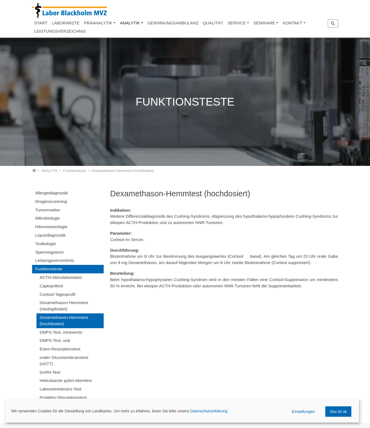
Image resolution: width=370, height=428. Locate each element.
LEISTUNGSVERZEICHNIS (60, 31)
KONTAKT (292, 23)
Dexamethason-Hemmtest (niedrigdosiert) (64, 305)
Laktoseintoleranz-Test (60, 389)
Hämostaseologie (51, 226)
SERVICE (237, 23)
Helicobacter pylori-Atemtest (66, 380)
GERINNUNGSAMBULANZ (173, 23)
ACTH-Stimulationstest (61, 277)
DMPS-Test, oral (55, 340)
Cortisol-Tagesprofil (57, 294)
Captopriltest (51, 286)
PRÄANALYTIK (98, 23)
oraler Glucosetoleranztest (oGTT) (64, 360)
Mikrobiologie (47, 218)
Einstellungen (303, 411)
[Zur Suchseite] (333, 23)
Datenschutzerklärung (208, 411)
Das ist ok (338, 411)
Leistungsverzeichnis (54, 260)
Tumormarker (47, 210)
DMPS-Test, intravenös (61, 332)
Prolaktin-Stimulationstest (63, 397)
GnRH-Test (50, 372)
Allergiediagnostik (51, 193)
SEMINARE (264, 23)
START (40, 23)
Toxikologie (45, 243)
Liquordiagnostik (50, 235)
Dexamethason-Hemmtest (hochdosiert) (64, 320)
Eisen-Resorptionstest (60, 349)
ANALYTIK (130, 23)
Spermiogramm (49, 252)
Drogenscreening (51, 201)
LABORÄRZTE (66, 23)
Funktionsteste (49, 269)
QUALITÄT (213, 23)
